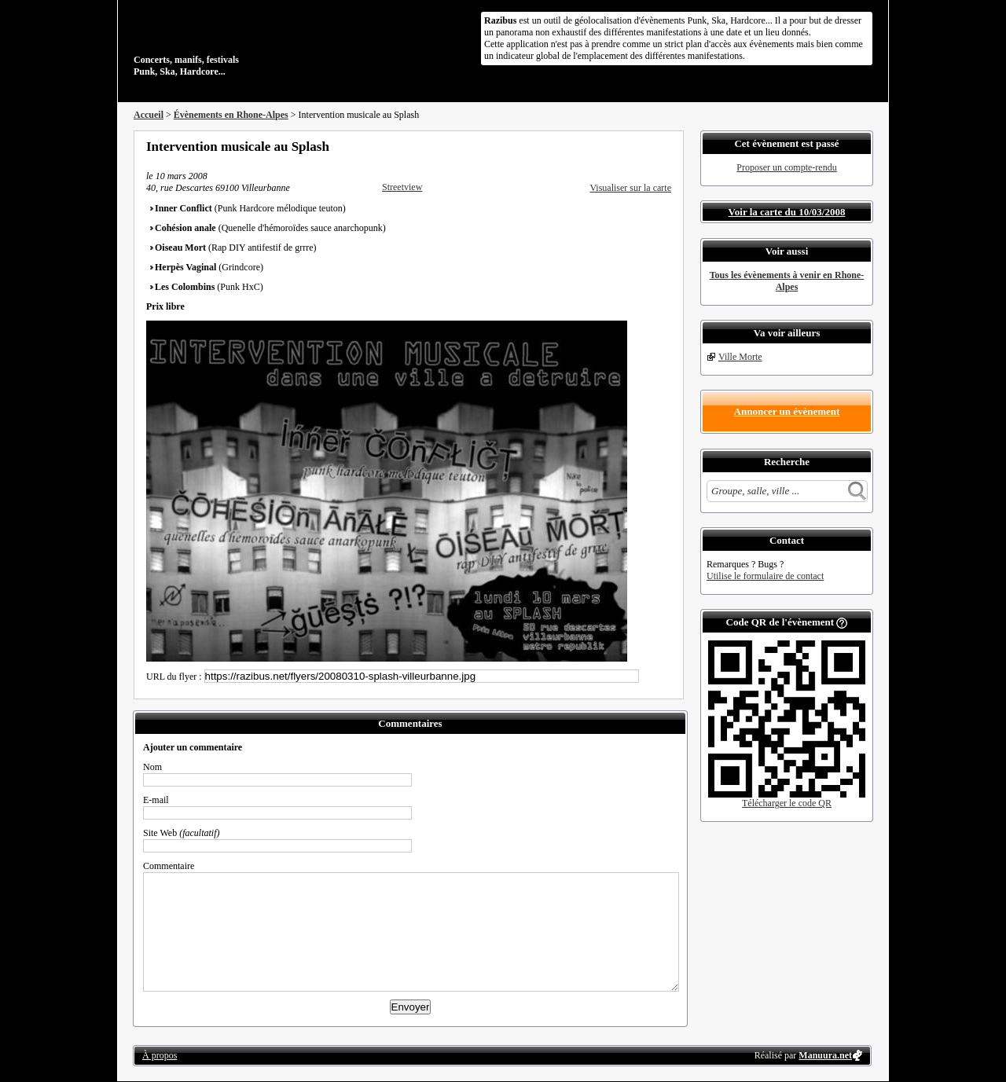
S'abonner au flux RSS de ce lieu (665, 146)
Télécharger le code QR (787, 803)
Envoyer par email (644, 146)
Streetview (402, 187)
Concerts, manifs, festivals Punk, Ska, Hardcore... (235, 42)
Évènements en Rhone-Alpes (231, 114)
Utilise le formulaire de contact (765, 575)
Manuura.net (825, 1055)
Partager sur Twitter (623, 146)
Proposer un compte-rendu (786, 167)
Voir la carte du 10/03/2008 (787, 212)
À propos (159, 1055)
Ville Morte (740, 356)
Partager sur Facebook (602, 146)
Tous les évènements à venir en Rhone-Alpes (787, 281)
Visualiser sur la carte (630, 187)
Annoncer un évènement (787, 411)
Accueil (148, 114)
